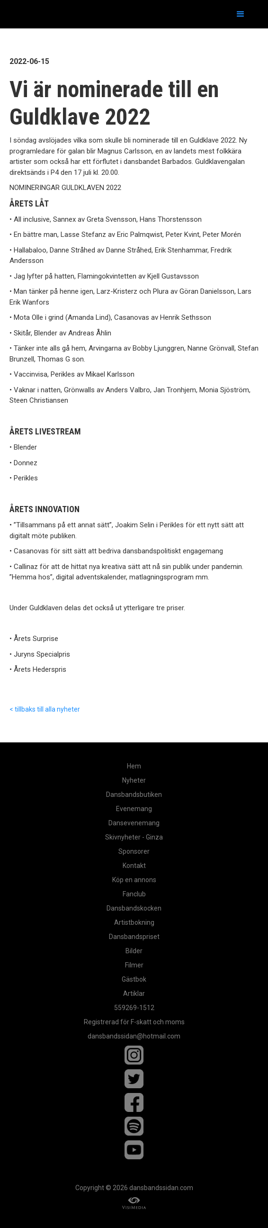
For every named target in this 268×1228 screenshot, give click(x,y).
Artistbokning (134, 922)
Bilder (134, 951)
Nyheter (134, 780)
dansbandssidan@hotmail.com (134, 1036)
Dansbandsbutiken (134, 794)
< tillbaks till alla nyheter (44, 709)
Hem (134, 766)
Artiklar (134, 993)
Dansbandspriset (134, 936)
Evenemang (134, 809)
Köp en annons (134, 880)
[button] (240, 14)
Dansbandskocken (134, 908)
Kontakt (134, 865)
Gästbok (134, 979)
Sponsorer (134, 851)
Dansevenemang (134, 823)
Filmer (134, 965)
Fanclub (134, 894)
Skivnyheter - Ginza (134, 837)
